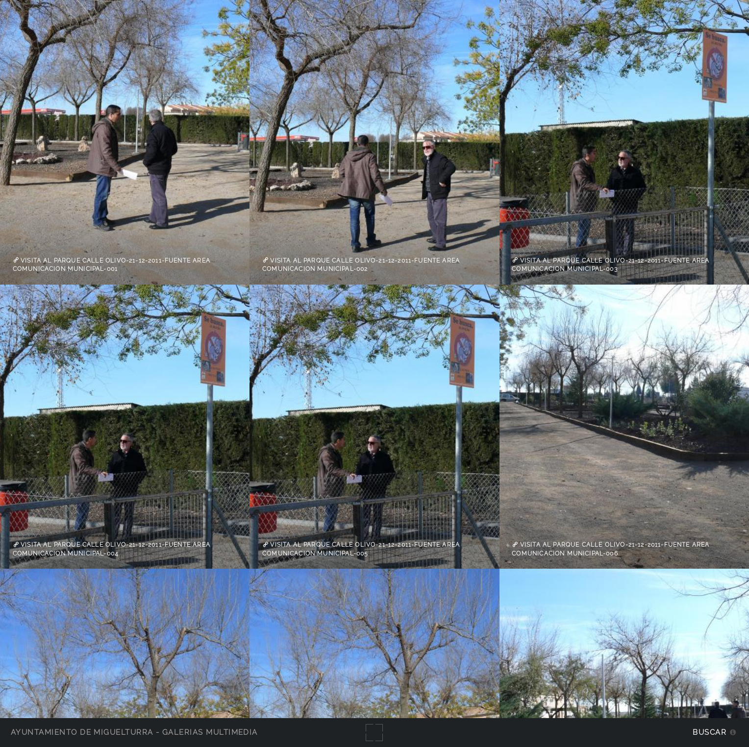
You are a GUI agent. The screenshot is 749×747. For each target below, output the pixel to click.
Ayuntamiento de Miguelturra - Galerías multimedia (134, 732)
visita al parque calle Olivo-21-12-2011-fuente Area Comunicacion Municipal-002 (361, 264)
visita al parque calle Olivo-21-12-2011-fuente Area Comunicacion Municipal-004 (111, 549)
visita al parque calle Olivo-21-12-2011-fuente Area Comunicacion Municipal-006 (610, 549)
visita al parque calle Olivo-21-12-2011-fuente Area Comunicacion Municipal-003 (610, 264)
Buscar (709, 732)
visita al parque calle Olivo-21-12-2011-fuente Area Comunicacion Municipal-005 (361, 549)
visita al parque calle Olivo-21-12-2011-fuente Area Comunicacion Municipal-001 (111, 264)
